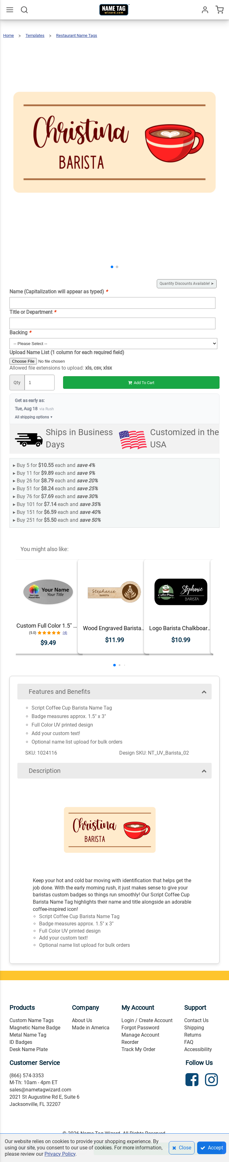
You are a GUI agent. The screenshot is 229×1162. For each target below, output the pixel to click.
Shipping (194, 1028)
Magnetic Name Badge (34, 1028)
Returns (192, 1035)
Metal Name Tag (27, 1035)
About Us (82, 1020)
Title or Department (32, 312)
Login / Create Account (147, 1020)
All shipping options (34, 417)
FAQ (188, 1042)
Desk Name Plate (28, 1049)
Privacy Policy (59, 1154)
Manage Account (140, 1035)
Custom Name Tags (31, 1020)
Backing (20, 333)
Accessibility (198, 1049)
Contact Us (196, 1020)
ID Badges (20, 1042)
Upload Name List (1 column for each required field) (66, 352)
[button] (112, 267)
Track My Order (138, 1049)
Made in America (90, 1028)
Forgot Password (140, 1028)
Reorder (129, 1042)
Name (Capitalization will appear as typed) (58, 292)
